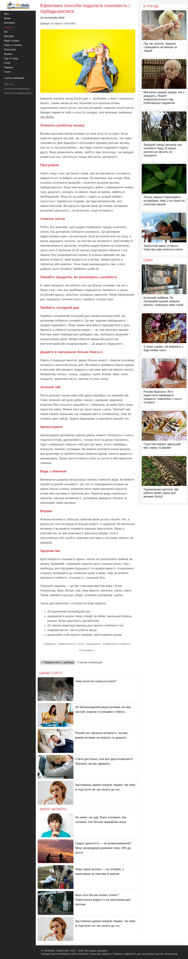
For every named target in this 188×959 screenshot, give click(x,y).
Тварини (8, 67)
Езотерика (9, 22)
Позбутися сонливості (117, 643)
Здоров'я (9, 27)
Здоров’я (50, 643)
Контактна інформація (17, 88)
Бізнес (7, 18)
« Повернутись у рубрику (57, 662)
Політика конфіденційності (19, 93)
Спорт (7, 63)
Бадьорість (94, 643)
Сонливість (88, 650)
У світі (7, 71)
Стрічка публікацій (89, 662)
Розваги (8, 54)
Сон (81, 643)
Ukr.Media (47, 117)
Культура (9, 36)
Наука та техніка (13, 45)
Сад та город (11, 58)
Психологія (10, 49)
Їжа (6, 31)
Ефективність (68, 643)
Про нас (8, 84)
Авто (6, 13)
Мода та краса (11, 40)
